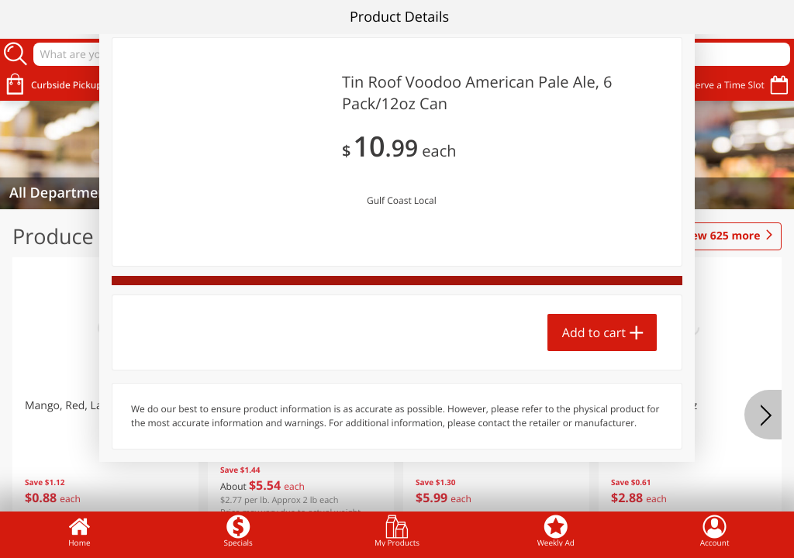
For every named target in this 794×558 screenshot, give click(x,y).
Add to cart (594, 332)
